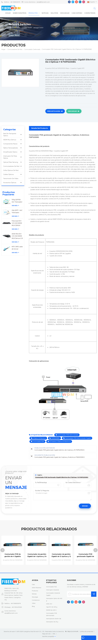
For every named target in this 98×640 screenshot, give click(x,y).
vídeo (33, 603)
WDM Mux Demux (9, 140)
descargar (64, 14)
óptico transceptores (10, 148)
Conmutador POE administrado (68, 435)
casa (33, 585)
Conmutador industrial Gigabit (53, 594)
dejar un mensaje (87, 638)
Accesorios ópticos (9, 183)
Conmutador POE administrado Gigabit (78, 439)
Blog (33, 607)
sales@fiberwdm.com (11, 613)
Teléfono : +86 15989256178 (12, 2)
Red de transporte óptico (9, 135)
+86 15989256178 (16, 604)
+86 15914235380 (17, 607)
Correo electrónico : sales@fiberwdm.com (37, 2)
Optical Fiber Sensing (10, 163)
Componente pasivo (10, 144)
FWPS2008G (55, 439)
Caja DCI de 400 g (51, 607)
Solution (54, 14)
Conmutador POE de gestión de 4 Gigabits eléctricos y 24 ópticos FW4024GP (13, 556)
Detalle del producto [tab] (39, 129)
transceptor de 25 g (52, 622)
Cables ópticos (8, 175)
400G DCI (49, 604)
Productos (33, 14)
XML (54, 634)
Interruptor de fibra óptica (10, 158)
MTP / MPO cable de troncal (17, 248)
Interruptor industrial (52, 590)
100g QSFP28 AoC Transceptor (17, 201)
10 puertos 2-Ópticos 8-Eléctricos (60, 442)
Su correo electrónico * (73, 483)
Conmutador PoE (38, 442)
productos (35, 591)
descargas (35, 597)
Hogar (8, 14)
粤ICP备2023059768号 (71, 632)
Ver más (15, 206)
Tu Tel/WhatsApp (41, 483)
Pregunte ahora (53, 112)
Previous (2, 551)
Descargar (72, 112)
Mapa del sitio (46, 634)
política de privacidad (86, 632)
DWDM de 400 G (51, 610)
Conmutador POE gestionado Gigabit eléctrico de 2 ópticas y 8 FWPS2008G (61, 478)
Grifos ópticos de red (10, 171)
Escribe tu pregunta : (42, 491)
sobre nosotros (36, 588)
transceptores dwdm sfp (53, 619)
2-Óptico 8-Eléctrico (39, 439)
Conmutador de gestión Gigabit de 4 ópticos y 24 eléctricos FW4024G (37, 556)
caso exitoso (77, 14)
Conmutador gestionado (32, 50)
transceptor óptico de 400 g (54, 600)
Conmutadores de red (14, 50)
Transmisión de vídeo (10, 179)
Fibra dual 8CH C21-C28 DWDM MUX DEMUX (17, 224)
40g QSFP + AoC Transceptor (17, 212)
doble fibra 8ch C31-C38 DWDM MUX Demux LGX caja (17, 236)
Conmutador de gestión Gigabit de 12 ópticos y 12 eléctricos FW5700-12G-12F (61, 556)
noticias (45, 14)
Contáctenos (89, 14)
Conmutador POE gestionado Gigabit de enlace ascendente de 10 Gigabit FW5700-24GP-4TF (85, 556)
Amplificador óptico (10, 152)
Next (95, 551)
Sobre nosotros (19, 14)
